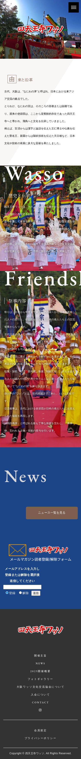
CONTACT (40, 702)
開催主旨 (40, 655)
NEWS (40, 663)
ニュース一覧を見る (51, 512)
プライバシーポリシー (41, 738)
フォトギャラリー (40, 679)
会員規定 (40, 730)
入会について (40, 694)
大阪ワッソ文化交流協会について (41, 687)
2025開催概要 (40, 671)
